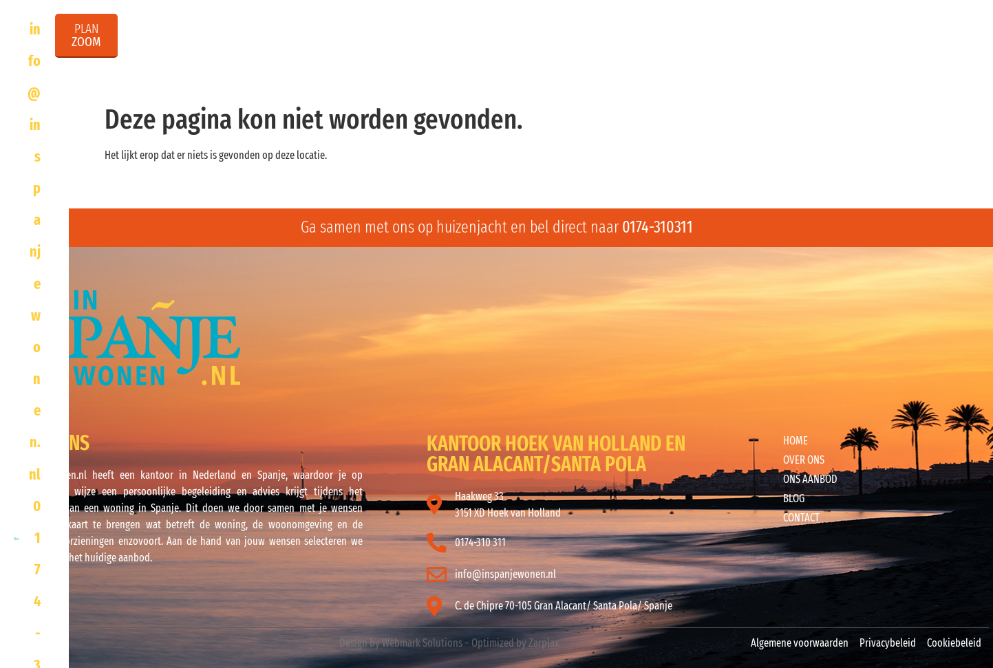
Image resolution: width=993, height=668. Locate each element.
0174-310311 (657, 227)
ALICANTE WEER (638, 339)
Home (372, 62)
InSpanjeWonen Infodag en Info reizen (746, 62)
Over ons (449, 62)
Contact (931, 62)
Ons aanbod (549, 62)
